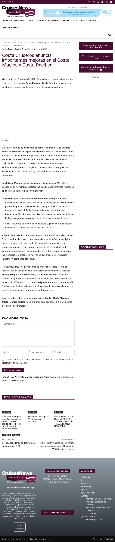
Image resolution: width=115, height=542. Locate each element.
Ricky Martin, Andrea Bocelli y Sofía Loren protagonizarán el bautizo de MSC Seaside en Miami (57, 446)
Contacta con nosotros (57, 471)
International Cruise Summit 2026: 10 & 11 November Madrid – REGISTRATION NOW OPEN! (64, 421)
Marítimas (16, 42)
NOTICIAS (6, 42)
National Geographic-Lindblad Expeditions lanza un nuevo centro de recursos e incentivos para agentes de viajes (12, 422)
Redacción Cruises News (16, 49)
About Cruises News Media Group (57, 512)
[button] (109, 34)
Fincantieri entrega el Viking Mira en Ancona (38, 419)
